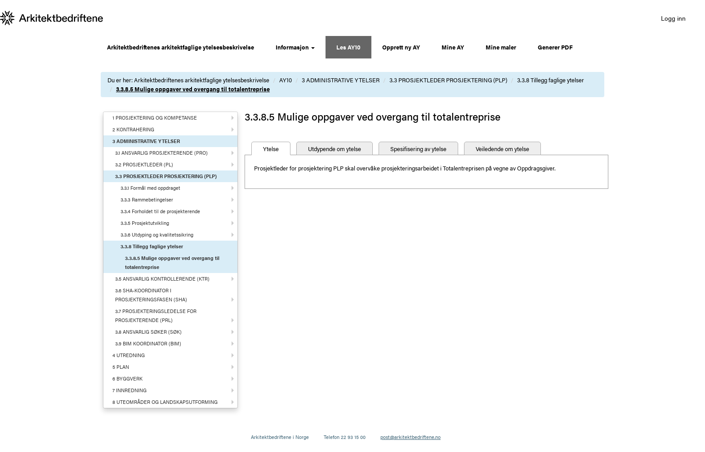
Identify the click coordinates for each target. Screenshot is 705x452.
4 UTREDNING (128, 355)
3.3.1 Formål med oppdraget (150, 187)
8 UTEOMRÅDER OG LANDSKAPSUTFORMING (165, 401)
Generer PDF (555, 47)
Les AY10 (348, 47)
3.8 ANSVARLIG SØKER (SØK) (148, 331)
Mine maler (501, 47)
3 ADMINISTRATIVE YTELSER (340, 80)
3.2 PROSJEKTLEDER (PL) (144, 164)
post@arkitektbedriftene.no (410, 437)
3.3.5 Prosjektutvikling (144, 222)
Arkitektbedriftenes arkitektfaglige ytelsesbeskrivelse (180, 47)
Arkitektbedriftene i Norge (280, 437)
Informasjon (295, 47)
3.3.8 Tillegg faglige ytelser (550, 80)
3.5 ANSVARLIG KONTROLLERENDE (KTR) (162, 278)
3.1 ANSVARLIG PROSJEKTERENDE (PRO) (161, 152)
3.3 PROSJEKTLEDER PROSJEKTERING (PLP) (448, 80)
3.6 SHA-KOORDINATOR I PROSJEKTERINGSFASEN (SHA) (151, 295)
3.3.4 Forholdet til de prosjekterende (160, 211)
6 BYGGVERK (127, 378)
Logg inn (673, 17)
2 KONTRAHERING (133, 129)
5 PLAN (120, 366)
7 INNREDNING (129, 390)
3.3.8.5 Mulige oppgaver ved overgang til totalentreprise (193, 89)
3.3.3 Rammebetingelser (146, 199)
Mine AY (453, 47)
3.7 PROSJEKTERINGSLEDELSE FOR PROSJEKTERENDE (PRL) (155, 315)
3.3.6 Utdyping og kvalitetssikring (156, 234)
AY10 (285, 80)
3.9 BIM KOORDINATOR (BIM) (148, 343)
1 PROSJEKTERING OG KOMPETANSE (154, 117)
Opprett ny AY (401, 47)
